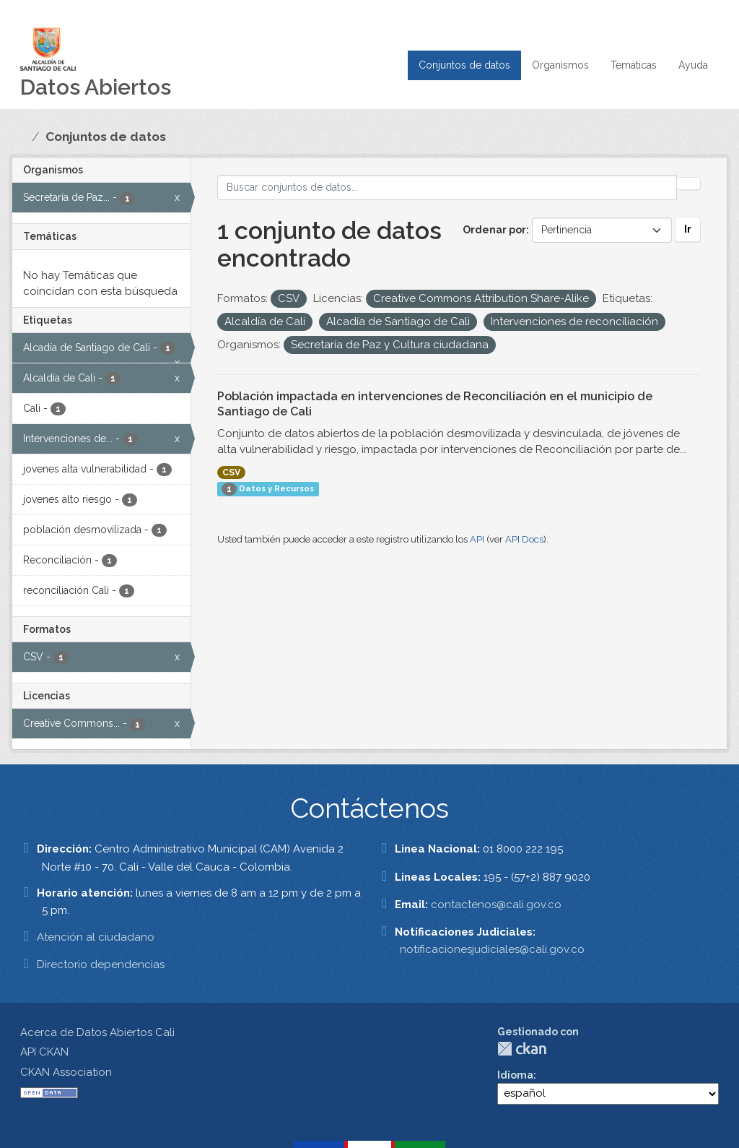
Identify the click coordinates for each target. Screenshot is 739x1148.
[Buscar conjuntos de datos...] (447, 187)
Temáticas (634, 65)
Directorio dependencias (101, 964)
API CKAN (44, 1051)
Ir (687, 229)
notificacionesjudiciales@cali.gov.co (492, 949)
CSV (231, 472)
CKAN (521, 1048)
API (477, 539)
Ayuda (693, 65)
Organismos (560, 65)
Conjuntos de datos (464, 65)
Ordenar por (494, 230)
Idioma (515, 1075)
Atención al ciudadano (95, 937)
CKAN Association (66, 1072)
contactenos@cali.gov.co (496, 904)
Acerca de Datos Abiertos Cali (97, 1032)
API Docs (524, 539)
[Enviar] (688, 183)
